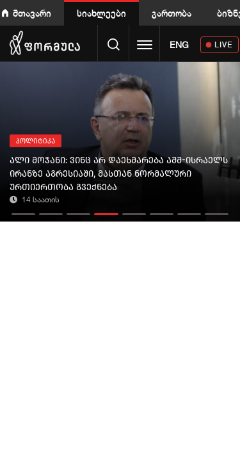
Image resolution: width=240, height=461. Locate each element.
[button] (23, 211)
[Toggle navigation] (144, 46)
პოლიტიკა (35, 141)
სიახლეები (101, 13)
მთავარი (32, 13)
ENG (179, 45)
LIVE (223, 44)
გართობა (171, 13)
